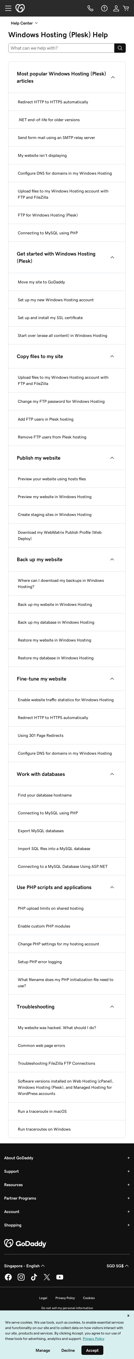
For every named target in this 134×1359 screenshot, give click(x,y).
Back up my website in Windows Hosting (55, 604)
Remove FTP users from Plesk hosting (52, 437)
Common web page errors (41, 1045)
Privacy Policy (65, 1298)
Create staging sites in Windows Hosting (54, 514)
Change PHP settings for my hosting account (58, 944)
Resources (13, 1185)
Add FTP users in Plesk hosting (45, 419)
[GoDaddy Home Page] (25, 1243)
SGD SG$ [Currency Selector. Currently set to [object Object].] (118, 1266)
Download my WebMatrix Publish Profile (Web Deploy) (60, 535)
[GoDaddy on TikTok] (34, 1280)
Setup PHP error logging (40, 962)
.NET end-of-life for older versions (49, 120)
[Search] (120, 48)
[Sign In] (116, 8)
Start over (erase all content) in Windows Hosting (62, 335)
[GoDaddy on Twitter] (47, 1280)
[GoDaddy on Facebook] (8, 1280)
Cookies (89, 1298)
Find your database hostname (45, 795)
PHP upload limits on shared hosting (50, 908)
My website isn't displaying (42, 155)
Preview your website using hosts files (52, 479)
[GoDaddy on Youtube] (60, 1280)
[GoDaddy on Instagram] (21, 1280)
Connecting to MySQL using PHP (48, 233)
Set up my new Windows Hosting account (56, 300)
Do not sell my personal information (67, 1308)
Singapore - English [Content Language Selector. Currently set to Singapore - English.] (25, 1266)
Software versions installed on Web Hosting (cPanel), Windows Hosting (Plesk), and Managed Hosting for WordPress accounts (65, 1087)
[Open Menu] (6, 8)
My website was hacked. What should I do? (57, 1027)
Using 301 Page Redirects (40, 735)
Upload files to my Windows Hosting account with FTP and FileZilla (63, 194)
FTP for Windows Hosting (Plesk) (48, 215)
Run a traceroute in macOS (42, 1111)
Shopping (12, 1225)
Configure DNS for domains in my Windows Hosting (65, 173)
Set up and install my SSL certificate (50, 317)
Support (11, 1171)
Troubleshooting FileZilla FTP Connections (56, 1063)
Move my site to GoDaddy (41, 282)
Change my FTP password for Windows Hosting (61, 401)
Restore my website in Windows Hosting (54, 640)
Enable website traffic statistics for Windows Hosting (66, 700)
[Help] (103, 8)
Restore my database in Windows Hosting (56, 658)
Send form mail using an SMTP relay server (56, 137)
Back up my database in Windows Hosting (56, 622)
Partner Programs (20, 1198)
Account (11, 1211)
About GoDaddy (18, 1158)
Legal (43, 1298)
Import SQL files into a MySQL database (54, 848)
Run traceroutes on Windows (44, 1129)
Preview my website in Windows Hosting (54, 497)
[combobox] (61, 48)
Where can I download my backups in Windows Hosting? (61, 583)
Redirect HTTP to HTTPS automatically (53, 102)
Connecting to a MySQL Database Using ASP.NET (62, 866)
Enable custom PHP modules (44, 926)
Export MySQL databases (41, 831)
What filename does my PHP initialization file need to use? (65, 982)
